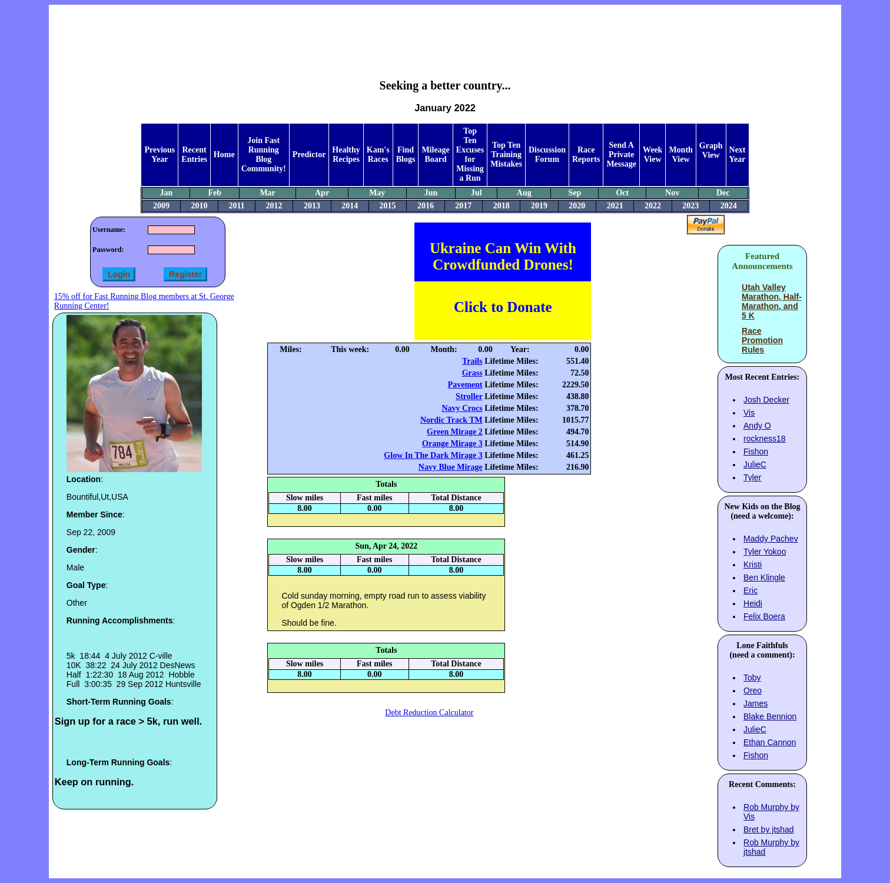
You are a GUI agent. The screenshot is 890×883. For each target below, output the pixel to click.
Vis (749, 412)
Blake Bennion (769, 716)
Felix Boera (764, 616)
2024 (728, 205)
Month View (680, 154)
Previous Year (159, 154)
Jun (431, 192)
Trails (472, 361)
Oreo (752, 690)
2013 (312, 205)
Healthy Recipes (346, 154)
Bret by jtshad (768, 829)
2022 (653, 205)
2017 (463, 205)
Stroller (469, 396)
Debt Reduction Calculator (429, 712)
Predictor (309, 154)
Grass (472, 373)
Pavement (465, 384)
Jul (476, 192)
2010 (199, 205)
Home (224, 154)
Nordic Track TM (451, 420)
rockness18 (764, 438)
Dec (723, 192)
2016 (425, 205)
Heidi (752, 603)
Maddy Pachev (770, 538)
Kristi (752, 564)
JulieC (754, 464)
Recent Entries (194, 154)
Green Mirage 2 (455, 431)
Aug (524, 192)
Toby (752, 677)
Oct (622, 192)
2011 (236, 205)
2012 (274, 205)
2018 (501, 205)
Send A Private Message (621, 154)
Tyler (752, 477)
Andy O (757, 425)
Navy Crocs (461, 408)
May (377, 192)
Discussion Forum (547, 154)
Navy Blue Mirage (451, 467)
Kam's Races (378, 154)
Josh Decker (766, 399)
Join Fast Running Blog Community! (263, 154)
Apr (322, 192)
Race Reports (586, 154)
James (755, 703)
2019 (539, 205)
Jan (166, 192)
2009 (161, 205)
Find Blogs (406, 154)
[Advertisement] (445, 32)
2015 (388, 205)
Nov (672, 192)
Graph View (711, 150)
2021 (615, 205)
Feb (214, 192)
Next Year (737, 154)
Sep (574, 192)
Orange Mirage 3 (452, 443)
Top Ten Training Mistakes (506, 154)
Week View (652, 154)
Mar (267, 192)
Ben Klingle (764, 577)
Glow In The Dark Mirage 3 (433, 455)
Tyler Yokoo (764, 551)
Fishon (755, 451)
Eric (750, 590)
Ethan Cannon (769, 742)
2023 (690, 205)
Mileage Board (435, 154)
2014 (349, 205)
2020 (577, 205)
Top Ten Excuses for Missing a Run (470, 154)
